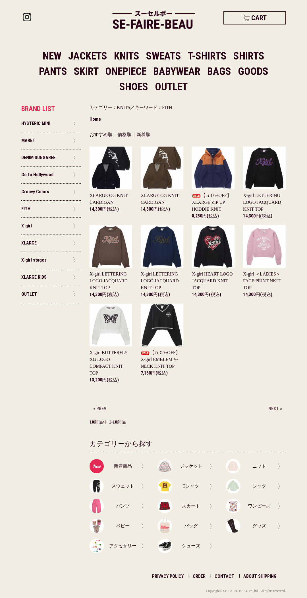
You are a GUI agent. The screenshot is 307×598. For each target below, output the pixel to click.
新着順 (143, 134)
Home (95, 119)
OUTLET (171, 87)
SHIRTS (248, 56)
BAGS (220, 71)
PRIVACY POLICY (168, 576)
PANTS (54, 71)
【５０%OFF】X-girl (160, 359)
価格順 (124, 134)
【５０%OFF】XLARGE (211, 202)
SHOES (134, 87)
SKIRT (87, 71)
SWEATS (164, 56)
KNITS (128, 56)
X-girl (262, 202)
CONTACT (224, 576)
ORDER (199, 576)
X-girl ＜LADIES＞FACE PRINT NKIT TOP (262, 281)
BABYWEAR (178, 71)
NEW (52, 56)
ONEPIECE (127, 71)
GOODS (253, 71)
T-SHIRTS (208, 56)
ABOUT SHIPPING (260, 576)
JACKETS (88, 56)
